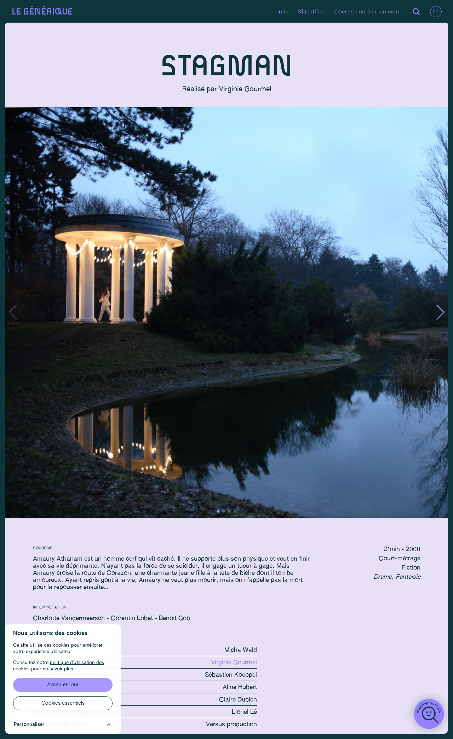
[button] (439, 313)
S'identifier (310, 12)
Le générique (43, 11)
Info (281, 12)
